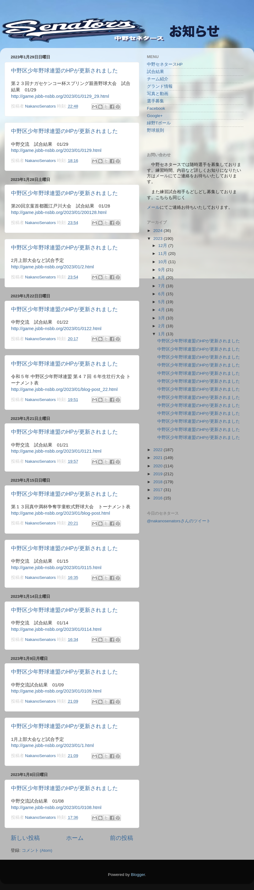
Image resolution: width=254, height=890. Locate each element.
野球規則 (155, 130)
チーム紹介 (157, 79)
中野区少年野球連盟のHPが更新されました (64, 71)
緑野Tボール (159, 123)
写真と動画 (157, 93)
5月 (162, 302)
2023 (158, 238)
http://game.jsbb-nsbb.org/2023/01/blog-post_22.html (64, 389)
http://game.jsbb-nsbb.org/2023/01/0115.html (56, 567)
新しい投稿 (25, 838)
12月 (163, 245)
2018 (158, 482)
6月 (162, 294)
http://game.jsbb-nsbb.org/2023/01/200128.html (58, 212)
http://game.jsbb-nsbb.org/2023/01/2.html (52, 266)
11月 (163, 253)
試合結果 (155, 71)
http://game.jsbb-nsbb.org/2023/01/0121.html (56, 451)
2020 (158, 466)
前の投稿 (121, 838)
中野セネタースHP (165, 64)
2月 (162, 326)
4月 (162, 309)
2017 (158, 489)
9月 (162, 269)
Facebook (156, 108)
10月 (163, 261)
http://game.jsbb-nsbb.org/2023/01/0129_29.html (60, 96)
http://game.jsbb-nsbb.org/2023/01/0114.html (56, 629)
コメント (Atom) (37, 850)
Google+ (154, 115)
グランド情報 (160, 86)
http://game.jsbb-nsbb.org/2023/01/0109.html (56, 691)
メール (153, 207)
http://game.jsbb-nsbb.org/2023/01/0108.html (56, 807)
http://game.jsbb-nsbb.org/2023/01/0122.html (56, 328)
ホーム (75, 838)
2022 (158, 449)
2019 (158, 474)
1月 (162, 334)
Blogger (138, 874)
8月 (162, 277)
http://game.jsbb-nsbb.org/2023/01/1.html (52, 745)
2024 (158, 230)
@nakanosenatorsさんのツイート (179, 521)
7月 (162, 286)
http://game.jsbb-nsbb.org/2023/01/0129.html (56, 150)
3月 (162, 318)
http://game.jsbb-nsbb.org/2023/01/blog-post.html (60, 513)
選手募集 (155, 101)
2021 (158, 457)
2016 (158, 498)
